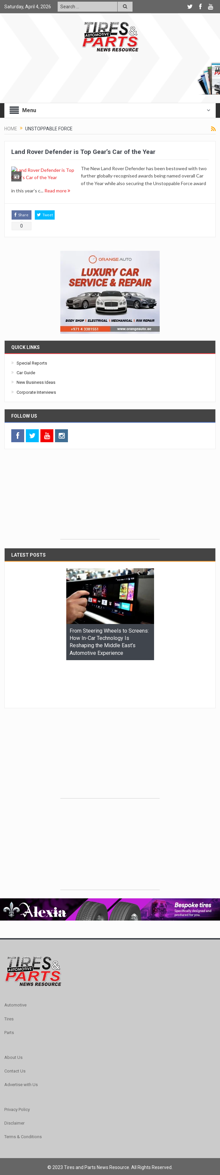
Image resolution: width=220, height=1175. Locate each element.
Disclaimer (14, 1092)
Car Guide (26, 382)
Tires (9, 988)
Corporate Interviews (36, 402)
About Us (13, 1026)
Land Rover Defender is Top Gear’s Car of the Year (83, 152)
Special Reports (32, 373)
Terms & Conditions (23, 1106)
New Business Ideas (36, 392)
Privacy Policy (17, 1078)
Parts (9, 1002)
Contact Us (15, 1040)
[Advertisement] (110, 507)
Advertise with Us (21, 1054)
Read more (127, 190)
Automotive (15, 974)
